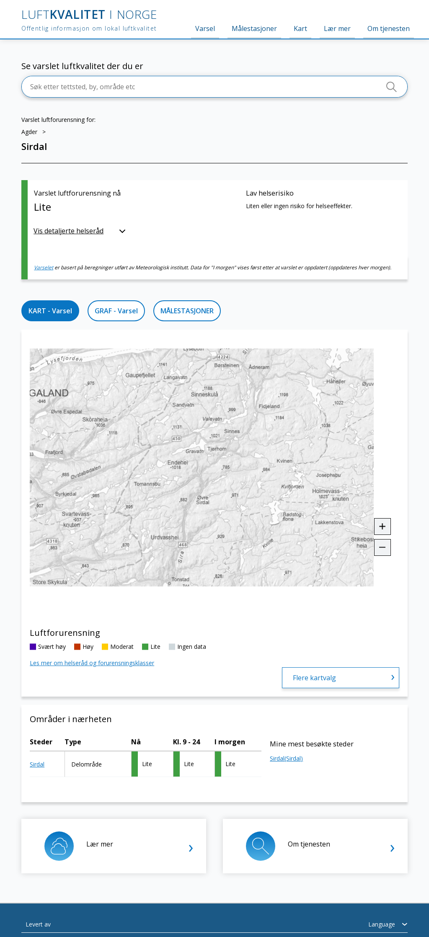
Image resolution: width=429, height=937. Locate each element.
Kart (300, 28)
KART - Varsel (50, 310)
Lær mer (337, 28)
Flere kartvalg (314, 677)
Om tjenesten (388, 28)
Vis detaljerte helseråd (68, 230)
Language (381, 924)
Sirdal (37, 764)
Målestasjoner (254, 28)
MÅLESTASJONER (187, 310)
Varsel (205, 28)
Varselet (43, 267)
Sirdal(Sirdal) (286, 758)
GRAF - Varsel (116, 310)
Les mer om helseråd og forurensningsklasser (92, 663)
